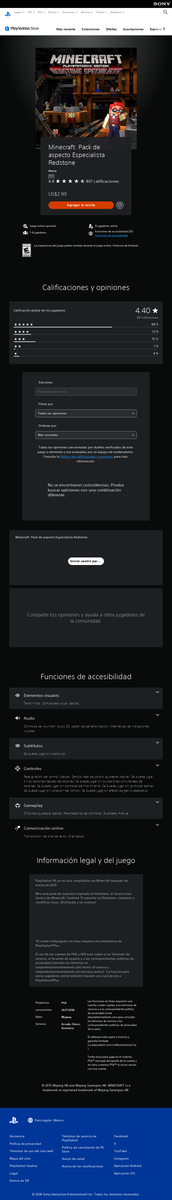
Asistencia (115, 12)
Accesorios (68, 12)
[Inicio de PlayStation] (7, 12)
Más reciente (65, 25)
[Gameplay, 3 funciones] (86, 804)
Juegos (18, 12)
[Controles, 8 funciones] (86, 774)
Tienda (100, 12)
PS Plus (52, 12)
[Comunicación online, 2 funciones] (86, 827)
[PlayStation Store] (23, 24)
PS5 (30, 12)
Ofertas (111, 25)
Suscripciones (133, 25)
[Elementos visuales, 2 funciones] (86, 694)
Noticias (85, 12)
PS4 (40, 12)
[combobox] (86, 387)
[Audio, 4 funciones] (86, 719)
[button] (111, 231)
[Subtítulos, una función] (86, 744)
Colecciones (91, 25)
